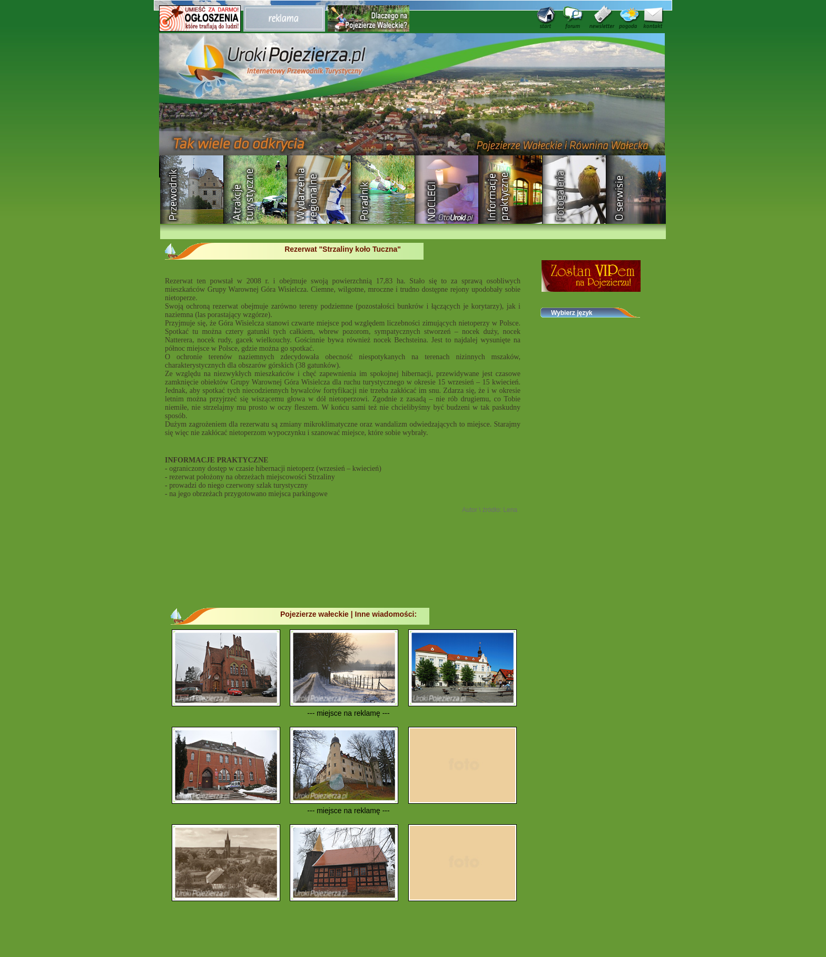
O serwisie (638, 189)
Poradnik (383, 189)
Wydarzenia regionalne (319, 189)
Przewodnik (192, 189)
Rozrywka (256, 189)
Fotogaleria (574, 189)
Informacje (511, 189)
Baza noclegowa (447, 189)
